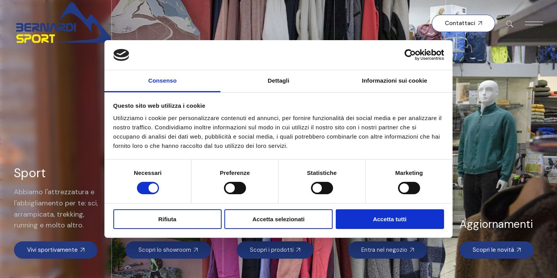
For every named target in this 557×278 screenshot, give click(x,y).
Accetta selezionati (278, 219)
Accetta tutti (390, 219)
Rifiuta (167, 219)
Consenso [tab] (162, 80)
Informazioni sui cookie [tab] (394, 80)
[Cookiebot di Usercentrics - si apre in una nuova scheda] (410, 55)
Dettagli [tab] (278, 80)
